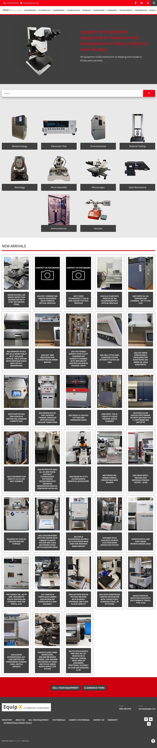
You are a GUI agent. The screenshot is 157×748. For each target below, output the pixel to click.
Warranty (113, 720)
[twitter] (148, 3)
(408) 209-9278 (13, 3)
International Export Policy (18, 723)
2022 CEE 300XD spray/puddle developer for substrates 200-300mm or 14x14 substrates (140, 359)
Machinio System (8, 741)
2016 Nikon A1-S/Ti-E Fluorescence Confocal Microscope (78, 479)
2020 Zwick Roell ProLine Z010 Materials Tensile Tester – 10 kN (140, 479)
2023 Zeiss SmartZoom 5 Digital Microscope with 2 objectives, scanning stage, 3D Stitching (109, 599)
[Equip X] (26, 707)
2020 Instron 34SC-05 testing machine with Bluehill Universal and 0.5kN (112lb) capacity (78, 599)
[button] (31, 10)
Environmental (59, 10)
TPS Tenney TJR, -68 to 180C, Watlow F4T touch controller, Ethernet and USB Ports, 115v (16, 599)
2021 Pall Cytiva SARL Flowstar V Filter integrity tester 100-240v (109, 359)
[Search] (72, 93)
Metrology (87, 10)
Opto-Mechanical (125, 10)
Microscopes (112, 10)
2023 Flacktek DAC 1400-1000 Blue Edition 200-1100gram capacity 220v (16, 418)
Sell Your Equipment (38, 720)
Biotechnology (30, 10)
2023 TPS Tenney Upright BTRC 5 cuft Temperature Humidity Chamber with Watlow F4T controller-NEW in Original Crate (78, 358)
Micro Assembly (99, 10)
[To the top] (153, 741)
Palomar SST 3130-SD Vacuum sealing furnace (16, 541)
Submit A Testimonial (79, 720)
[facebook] (135, 3)
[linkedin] (142, 3)
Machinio (25, 741)
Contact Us (98, 720)
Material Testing (73, 10)
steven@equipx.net (31, 3)
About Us (20, 720)
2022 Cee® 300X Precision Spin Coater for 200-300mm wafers (47, 359)
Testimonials (58, 720)
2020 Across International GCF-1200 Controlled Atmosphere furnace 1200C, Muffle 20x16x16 (16, 661)
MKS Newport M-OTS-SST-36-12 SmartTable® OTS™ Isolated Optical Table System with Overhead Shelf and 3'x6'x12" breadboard (16, 358)
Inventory (7, 720)
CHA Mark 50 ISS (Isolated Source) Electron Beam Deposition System (109, 542)
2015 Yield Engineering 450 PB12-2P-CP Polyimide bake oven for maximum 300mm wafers (78, 542)
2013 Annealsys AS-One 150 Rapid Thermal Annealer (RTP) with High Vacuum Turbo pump (47, 418)
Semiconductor (141, 10)
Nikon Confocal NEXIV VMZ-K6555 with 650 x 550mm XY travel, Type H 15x (140, 599)
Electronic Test (45, 10)
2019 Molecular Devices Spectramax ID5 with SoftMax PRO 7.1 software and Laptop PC (140, 418)
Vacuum (152, 10)
